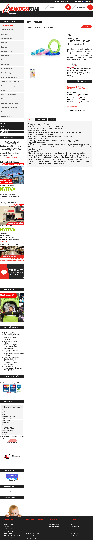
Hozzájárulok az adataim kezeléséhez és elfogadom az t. (12, 437)
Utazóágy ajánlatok (9, 526)
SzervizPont (74, 535)
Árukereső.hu (12, 480)
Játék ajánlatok (8, 531)
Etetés (12, 60)
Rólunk (51, 529)
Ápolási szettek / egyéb (47, 27)
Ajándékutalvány (6, 116)
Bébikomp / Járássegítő (8, 86)
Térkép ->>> (4, 241)
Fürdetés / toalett (12, 68)
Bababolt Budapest (54, 524)
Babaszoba (12, 47)
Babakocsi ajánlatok (10, 524)
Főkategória (30, 27)
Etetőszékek (5, 55)
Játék (12, 90)
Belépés (57, 1)
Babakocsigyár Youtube (32, 533)
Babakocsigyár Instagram (33, 538)
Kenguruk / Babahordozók (12, 103)
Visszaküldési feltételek (78, 529)
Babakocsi (12, 42)
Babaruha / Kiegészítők (8, 94)
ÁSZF (72, 531)
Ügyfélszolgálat (76, 526)
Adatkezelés (74, 533)
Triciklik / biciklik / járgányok (10, 81)
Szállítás (73, 524)
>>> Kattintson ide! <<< (12, 157)
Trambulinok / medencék (9, 107)
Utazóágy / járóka (6, 51)
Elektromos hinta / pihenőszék (12, 77)
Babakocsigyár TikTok (32, 536)
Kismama (12, 99)
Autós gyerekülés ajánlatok (12, 535)
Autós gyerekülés (12, 38)
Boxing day (4, 34)
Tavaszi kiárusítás (7, 30)
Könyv (3, 112)
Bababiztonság (12, 73)
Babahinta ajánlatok (10, 538)
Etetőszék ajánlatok (10, 529)
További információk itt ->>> (12, 395)
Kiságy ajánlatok (9, 533)
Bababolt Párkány (54, 526)
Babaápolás (12, 64)
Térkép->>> (4, 199)
